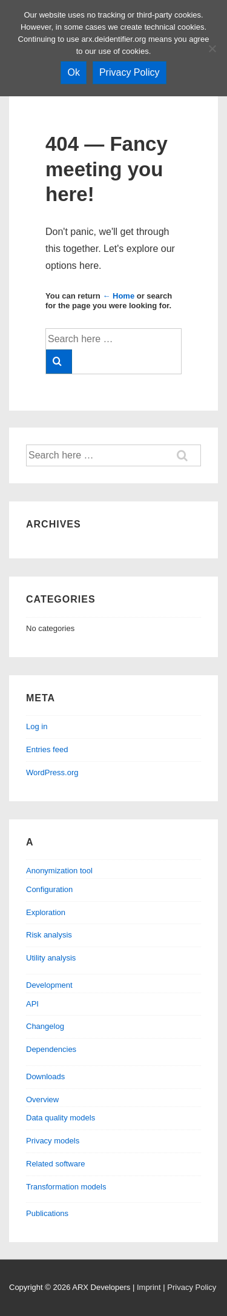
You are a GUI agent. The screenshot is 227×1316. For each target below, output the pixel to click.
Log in (36, 726)
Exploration (45, 912)
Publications (47, 1213)
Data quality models (60, 1117)
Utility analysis (51, 957)
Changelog (45, 1026)
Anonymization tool (59, 870)
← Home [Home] (118, 295)
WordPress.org (52, 772)
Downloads (45, 1076)
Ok (73, 72)
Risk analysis (49, 934)
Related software (55, 1163)
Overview (42, 1099)
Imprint (149, 1287)
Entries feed (47, 749)
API (32, 1003)
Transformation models (66, 1186)
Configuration (49, 889)
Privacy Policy (191, 1287)
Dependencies (51, 1049)
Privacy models (52, 1140)
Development (49, 985)
